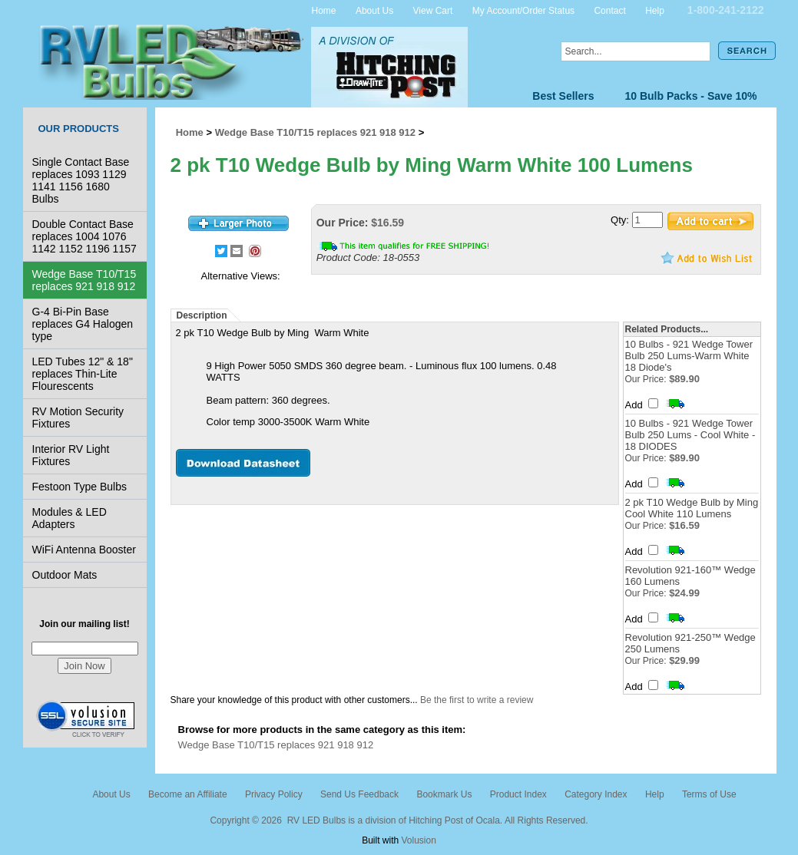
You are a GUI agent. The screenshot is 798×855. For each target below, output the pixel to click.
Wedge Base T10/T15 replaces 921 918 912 (84, 280)
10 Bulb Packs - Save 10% (691, 96)
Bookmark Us (444, 794)
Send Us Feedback (359, 794)
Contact (609, 10)
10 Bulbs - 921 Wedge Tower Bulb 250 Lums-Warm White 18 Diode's (689, 355)
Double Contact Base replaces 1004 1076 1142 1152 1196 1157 (84, 236)
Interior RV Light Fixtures (71, 455)
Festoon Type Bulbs (79, 486)
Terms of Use (709, 794)
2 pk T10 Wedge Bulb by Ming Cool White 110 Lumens (692, 508)
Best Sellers (563, 96)
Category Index (596, 794)
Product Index (518, 794)
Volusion (418, 840)
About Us (374, 10)
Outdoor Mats (65, 575)
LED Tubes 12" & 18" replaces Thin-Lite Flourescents (82, 373)
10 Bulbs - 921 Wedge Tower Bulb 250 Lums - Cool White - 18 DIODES (690, 435)
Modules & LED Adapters (69, 518)
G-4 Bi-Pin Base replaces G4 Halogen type (83, 323)
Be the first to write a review (476, 700)
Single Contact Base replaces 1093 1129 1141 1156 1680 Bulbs (81, 180)
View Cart (433, 10)
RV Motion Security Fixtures (78, 417)
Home (324, 10)
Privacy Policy (274, 794)
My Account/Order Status (523, 10)
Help (654, 10)
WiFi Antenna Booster (84, 549)
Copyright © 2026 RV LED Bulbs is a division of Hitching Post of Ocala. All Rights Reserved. (399, 820)
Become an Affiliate (187, 794)
